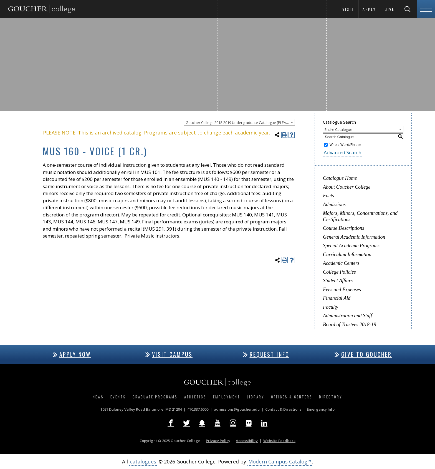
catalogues (143, 461)
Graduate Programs (155, 397)
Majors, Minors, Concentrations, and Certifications (360, 216)
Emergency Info (321, 409)
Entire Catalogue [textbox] (338, 129)
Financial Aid (336, 298)
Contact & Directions (283, 409)
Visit (348, 9)
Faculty (330, 307)
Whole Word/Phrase (345, 144)
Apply (369, 9)
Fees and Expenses (342, 289)
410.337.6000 (197, 409)
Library (255, 397)
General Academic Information (354, 237)
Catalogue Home (340, 178)
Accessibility (247, 440)
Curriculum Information (347, 254)
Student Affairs (338, 280)
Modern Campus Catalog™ (279, 461)
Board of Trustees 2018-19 (349, 324)
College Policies (339, 272)
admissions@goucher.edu (237, 409)
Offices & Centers (291, 397)
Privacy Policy (218, 440)
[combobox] (239, 122)
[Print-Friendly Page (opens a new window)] (284, 135)
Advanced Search (342, 152)
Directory (330, 397)
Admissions (334, 204)
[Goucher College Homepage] (41, 9)
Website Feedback (279, 440)
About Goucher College (346, 187)
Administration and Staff (347, 315)
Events (118, 397)
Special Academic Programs (351, 245)
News (98, 397)
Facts (328, 195)
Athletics (195, 397)
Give (389, 9)
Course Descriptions (343, 228)
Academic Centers (341, 263)
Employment (226, 397)
